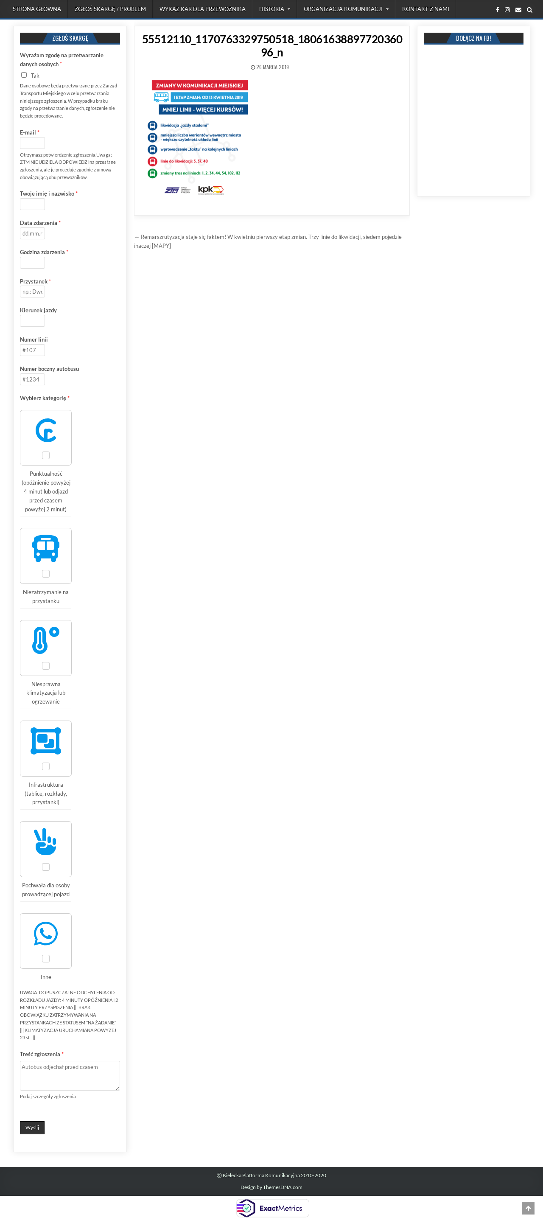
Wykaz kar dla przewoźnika (203, 9)
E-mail (29, 132)
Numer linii (34, 339)
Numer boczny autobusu (49, 368)
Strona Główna (37, 9)
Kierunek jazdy (38, 310)
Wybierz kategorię (45, 398)
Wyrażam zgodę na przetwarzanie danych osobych (62, 59)
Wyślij (32, 1127)
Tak (35, 75)
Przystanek (35, 281)
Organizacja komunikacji (343, 9)
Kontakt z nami (425, 9)
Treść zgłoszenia (42, 1054)
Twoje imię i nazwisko (49, 193)
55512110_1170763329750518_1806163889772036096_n (272, 45)
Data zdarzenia (40, 222)
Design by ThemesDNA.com (271, 1187)
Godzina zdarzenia (44, 252)
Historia (271, 9)
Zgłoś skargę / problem (110, 9)
